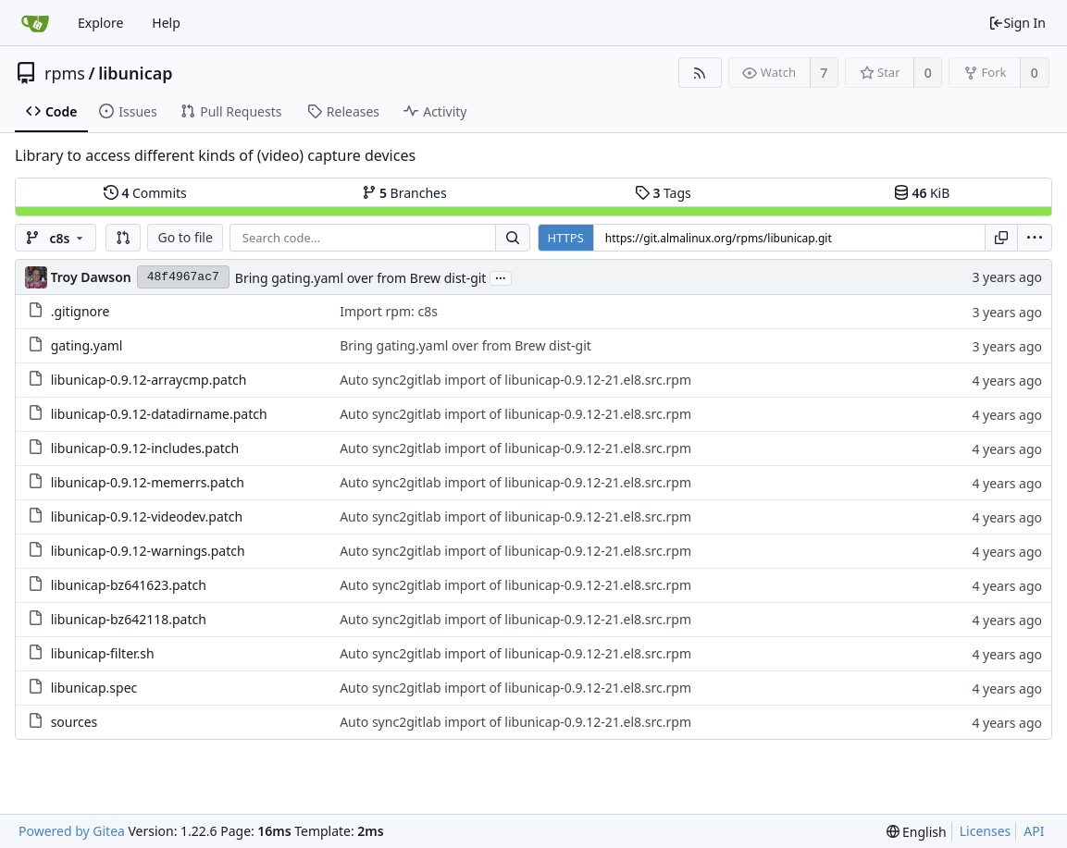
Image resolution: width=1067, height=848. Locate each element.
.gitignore (80, 311)
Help (166, 22)
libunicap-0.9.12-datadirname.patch (159, 414)
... (500, 277)
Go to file (184, 237)
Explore (100, 22)
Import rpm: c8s (389, 311)
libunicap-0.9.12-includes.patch (145, 448)
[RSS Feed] (700, 72)
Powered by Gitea (72, 831)
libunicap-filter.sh (103, 653)
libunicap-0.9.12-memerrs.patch (147, 482)
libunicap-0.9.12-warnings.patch (148, 550)
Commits (145, 193)
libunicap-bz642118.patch (128, 619)
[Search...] (512, 238)
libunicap (135, 73)
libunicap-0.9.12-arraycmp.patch (149, 379)
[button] (123, 238)
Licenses (985, 831)
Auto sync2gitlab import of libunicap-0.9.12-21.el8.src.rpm (515, 379)
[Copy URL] (1001, 238)
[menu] (1034, 238)
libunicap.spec (94, 687)
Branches (404, 193)
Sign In (1017, 22)
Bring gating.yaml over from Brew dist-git (361, 278)
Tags (663, 193)
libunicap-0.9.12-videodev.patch (147, 516)
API (1034, 831)
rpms (64, 73)
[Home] (35, 23)
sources (74, 722)
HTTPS (566, 237)
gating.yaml (87, 345)
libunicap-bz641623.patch (128, 585)
